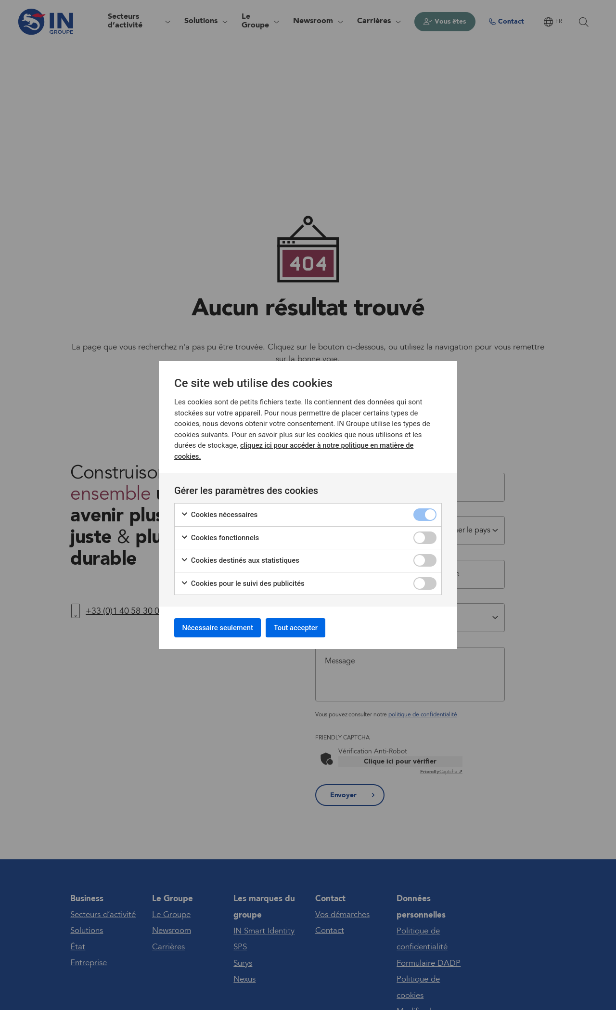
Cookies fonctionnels (219, 536)
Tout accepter (309, 627)
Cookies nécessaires (218, 513)
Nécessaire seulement (222, 627)
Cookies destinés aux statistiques (239, 558)
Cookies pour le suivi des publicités (242, 581)
